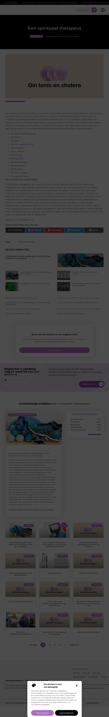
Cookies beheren (66, 713)
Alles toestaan (42, 713)
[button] (76, 685)
